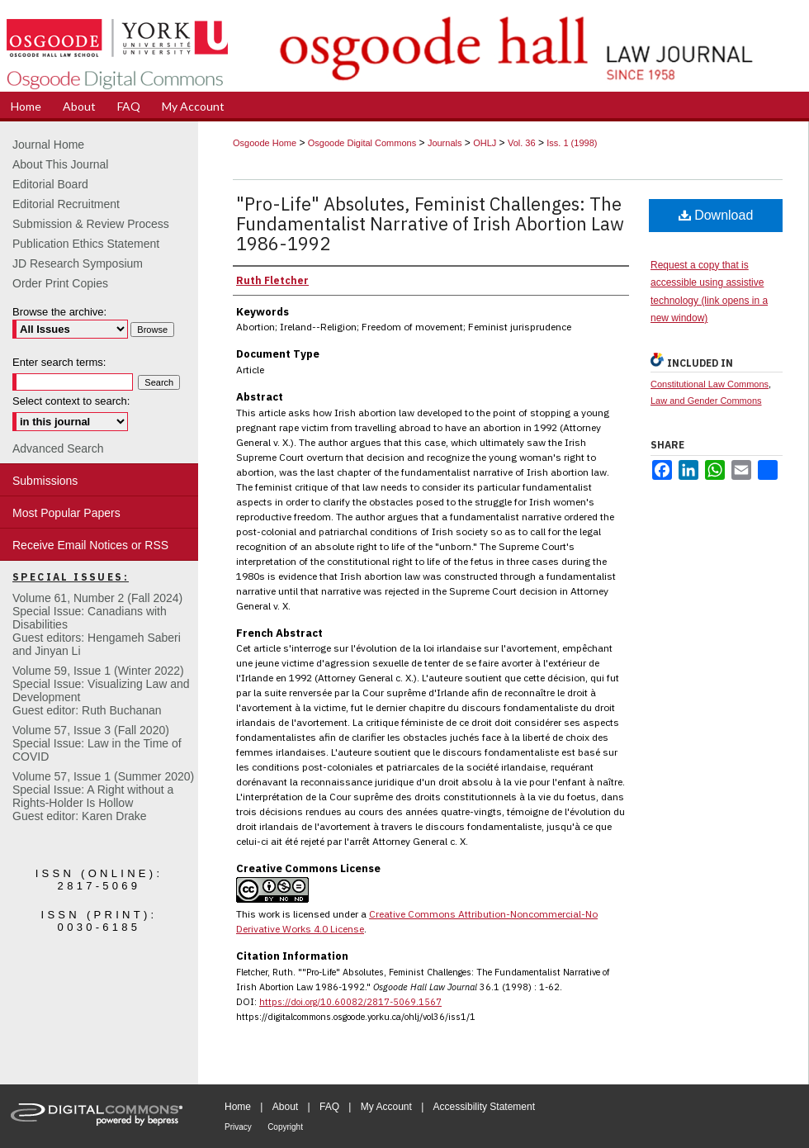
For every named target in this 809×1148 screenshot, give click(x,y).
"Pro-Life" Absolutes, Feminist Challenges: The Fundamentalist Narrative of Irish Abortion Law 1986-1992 (430, 223)
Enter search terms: (59, 362)
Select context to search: (71, 401)
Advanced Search (58, 448)
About (285, 1106)
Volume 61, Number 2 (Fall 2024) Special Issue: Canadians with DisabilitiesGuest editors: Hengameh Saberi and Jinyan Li (97, 624)
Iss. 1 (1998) (571, 143)
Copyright (285, 1126)
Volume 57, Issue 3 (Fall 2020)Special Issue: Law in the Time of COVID (97, 743)
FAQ (329, 1106)
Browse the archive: (59, 312)
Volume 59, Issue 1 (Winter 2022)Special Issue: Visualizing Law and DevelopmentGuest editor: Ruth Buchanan (101, 690)
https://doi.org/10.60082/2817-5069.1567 (350, 1002)
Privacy (238, 1126)
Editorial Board (50, 184)
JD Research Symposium (77, 263)
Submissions (45, 480)
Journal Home (48, 144)
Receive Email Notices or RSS (90, 545)
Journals (445, 143)
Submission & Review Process (90, 223)
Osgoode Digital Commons (362, 143)
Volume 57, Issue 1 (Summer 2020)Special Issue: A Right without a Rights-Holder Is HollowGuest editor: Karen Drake (103, 796)
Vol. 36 (522, 143)
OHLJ (484, 143)
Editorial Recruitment (66, 204)
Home (238, 1106)
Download (716, 215)
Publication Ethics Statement (85, 243)
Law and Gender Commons (706, 401)
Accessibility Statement (484, 1106)
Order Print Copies (60, 283)
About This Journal (60, 164)
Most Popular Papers (66, 512)
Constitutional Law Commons (710, 384)
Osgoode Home (264, 143)
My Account (386, 1106)
